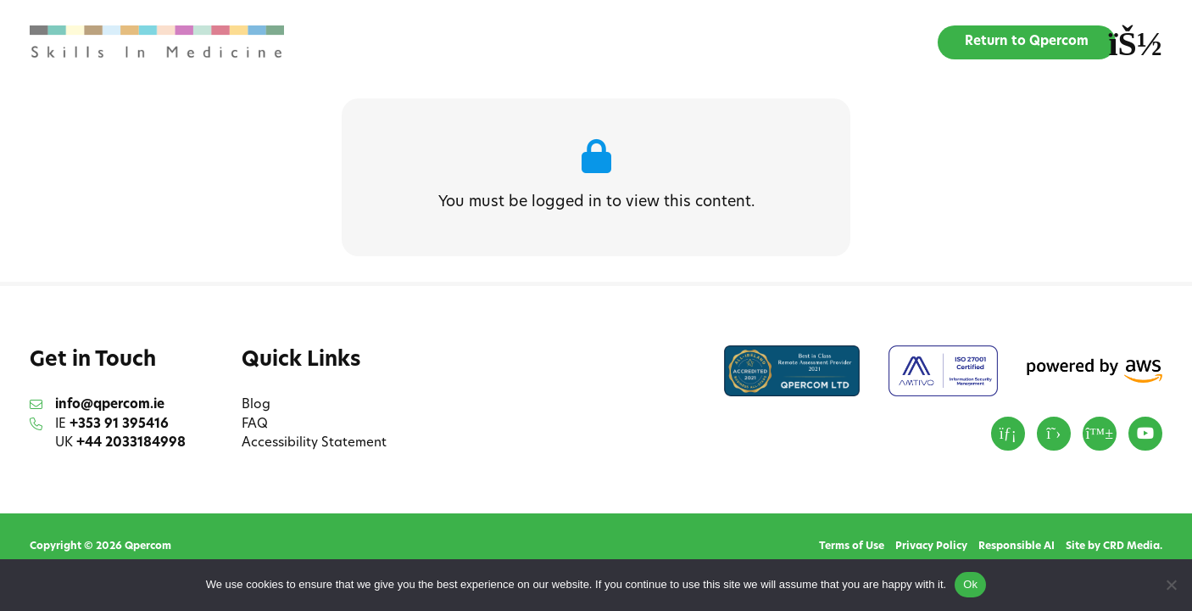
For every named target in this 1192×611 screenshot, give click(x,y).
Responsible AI (1016, 546)
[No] (1170, 584)
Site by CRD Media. (1114, 546)
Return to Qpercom (1027, 42)
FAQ (255, 424)
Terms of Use (851, 546)
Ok (970, 584)
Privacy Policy (931, 546)
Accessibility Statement (314, 443)
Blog (256, 405)
